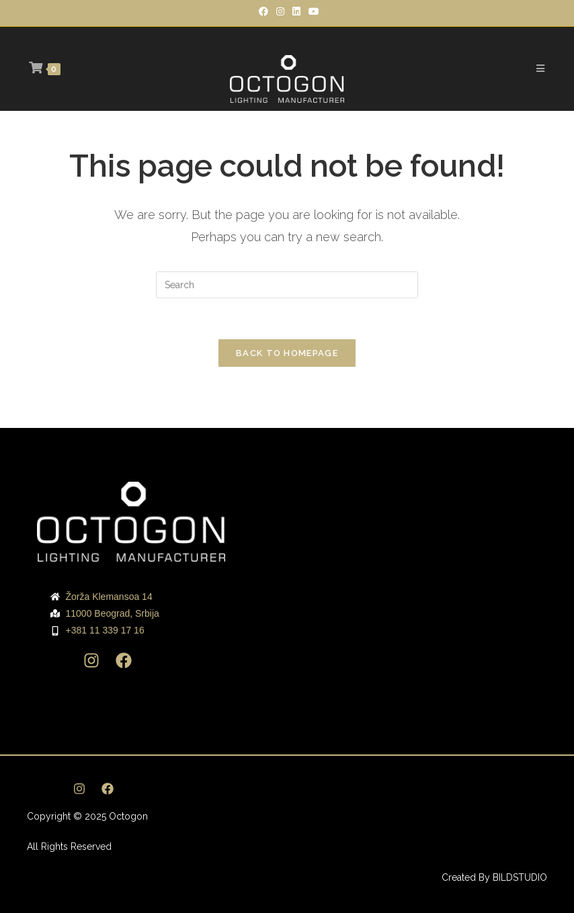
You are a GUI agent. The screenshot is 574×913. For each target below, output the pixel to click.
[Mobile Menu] (540, 68)
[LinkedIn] (296, 11)
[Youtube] (311, 11)
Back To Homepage (287, 353)
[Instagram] (280, 11)
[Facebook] (263, 11)
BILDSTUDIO (520, 877)
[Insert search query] (287, 284)
